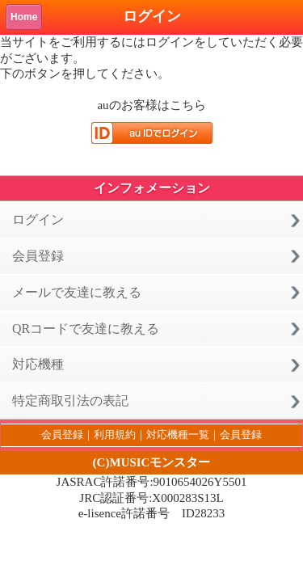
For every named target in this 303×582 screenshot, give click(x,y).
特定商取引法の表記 (70, 400)
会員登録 (38, 256)
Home (24, 17)
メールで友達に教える (76, 292)
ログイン (38, 219)
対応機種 (38, 364)
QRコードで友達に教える (85, 328)
